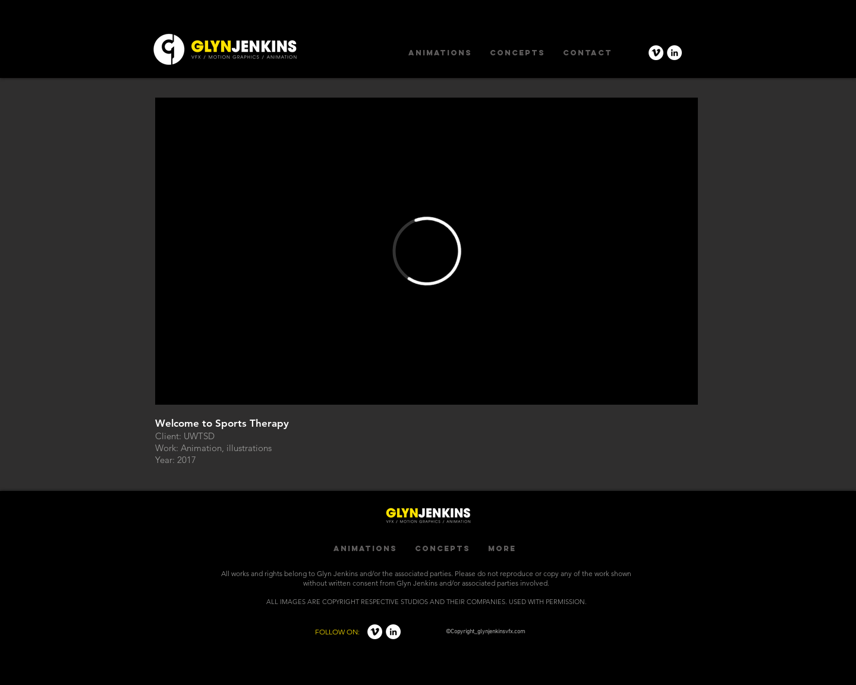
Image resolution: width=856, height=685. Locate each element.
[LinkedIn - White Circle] (674, 52)
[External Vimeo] (426, 251)
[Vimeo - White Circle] (656, 52)
